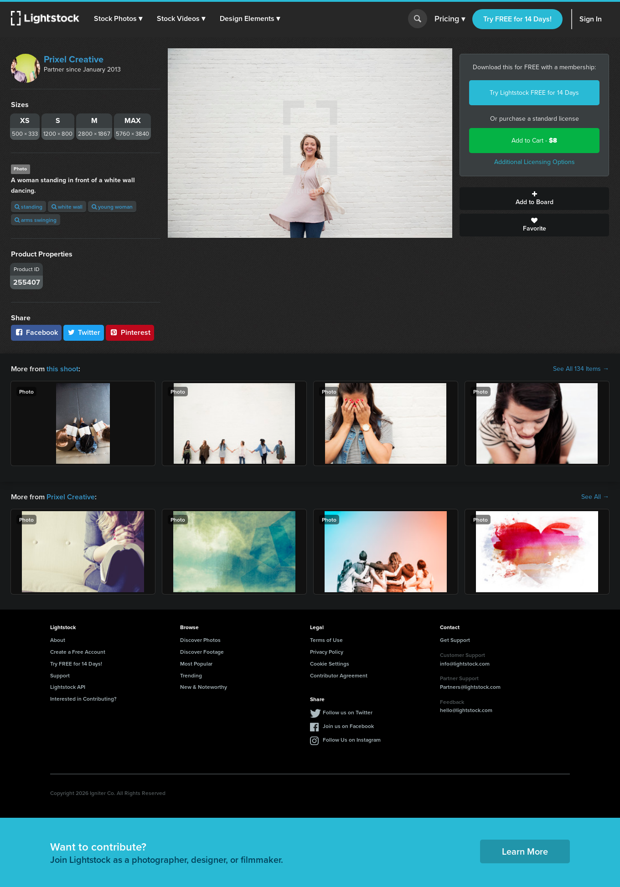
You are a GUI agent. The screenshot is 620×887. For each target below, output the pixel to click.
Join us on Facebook (348, 726)
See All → (595, 497)
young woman (112, 206)
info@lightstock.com (465, 663)
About (57, 640)
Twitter (84, 332)
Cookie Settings (329, 663)
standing (28, 206)
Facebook (36, 332)
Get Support (455, 640)
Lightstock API (67, 687)
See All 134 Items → (581, 369)
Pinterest (129, 332)
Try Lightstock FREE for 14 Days (534, 92)
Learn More (525, 851)
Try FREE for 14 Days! (517, 19)
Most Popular (196, 663)
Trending (191, 675)
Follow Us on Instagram (352, 739)
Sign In (590, 19)
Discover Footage (202, 652)
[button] (118, 19)
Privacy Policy (326, 652)
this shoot (62, 369)
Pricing (449, 19)
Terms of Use (326, 640)
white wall (67, 206)
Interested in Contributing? (83, 698)
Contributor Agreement (338, 675)
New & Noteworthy (203, 687)
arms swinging (36, 220)
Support (60, 675)
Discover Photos (200, 640)
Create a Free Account (77, 652)
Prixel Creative (73, 59)
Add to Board (534, 198)
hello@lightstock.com (466, 710)
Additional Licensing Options (534, 162)
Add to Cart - (534, 140)
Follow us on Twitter (347, 712)
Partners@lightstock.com (470, 687)
